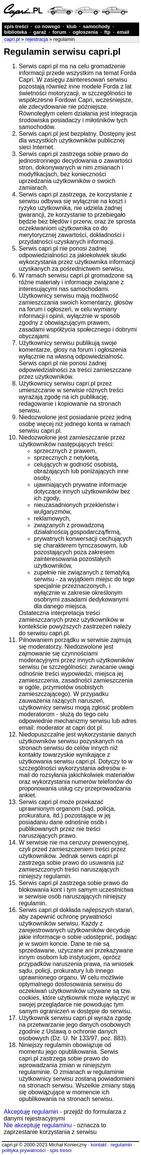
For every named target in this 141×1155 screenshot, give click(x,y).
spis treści (16, 26)
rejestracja (36, 39)
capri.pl (12, 39)
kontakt (98, 1145)
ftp (107, 32)
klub (72, 26)
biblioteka (15, 32)
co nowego (47, 26)
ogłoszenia (85, 32)
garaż (39, 32)
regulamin (121, 1145)
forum (59, 32)
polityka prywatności (23, 1150)
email (123, 32)
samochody (96, 26)
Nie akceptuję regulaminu (38, 1125)
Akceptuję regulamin (31, 1111)
